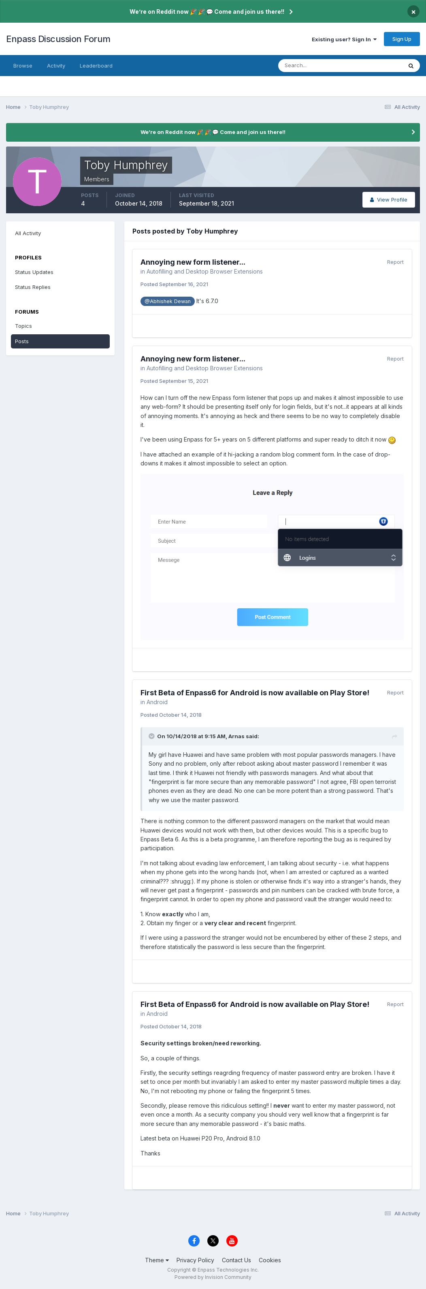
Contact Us (236, 1260)
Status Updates (34, 272)
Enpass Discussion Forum (58, 39)
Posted (174, 284)
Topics (23, 326)
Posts (22, 341)
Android (157, 702)
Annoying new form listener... (193, 262)
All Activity (28, 233)
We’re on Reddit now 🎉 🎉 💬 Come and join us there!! (207, 11)
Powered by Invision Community (213, 1277)
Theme (157, 1260)
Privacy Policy (195, 1260)
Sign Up (401, 39)
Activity (56, 65)
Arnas (236, 736)
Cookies (270, 1260)
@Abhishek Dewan (168, 301)
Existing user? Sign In (344, 39)
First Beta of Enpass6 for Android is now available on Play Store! (255, 692)
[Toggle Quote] (152, 736)
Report (395, 262)
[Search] (313, 65)
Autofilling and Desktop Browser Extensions (205, 271)
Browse (22, 65)
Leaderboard (96, 65)
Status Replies (33, 287)
